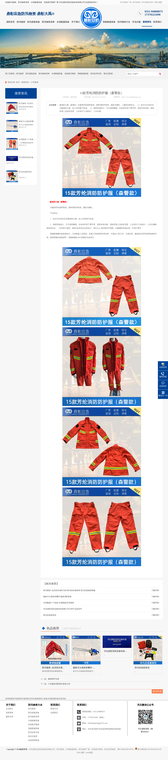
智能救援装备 (109, 22)
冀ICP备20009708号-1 (126, 749)
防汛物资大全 (124, 22)
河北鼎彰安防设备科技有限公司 (42, 749)
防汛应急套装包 (49, 615)
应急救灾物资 (70, 74)
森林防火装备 (42, 699)
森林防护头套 (53, 679)
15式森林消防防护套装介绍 (59, 684)
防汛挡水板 (31, 699)
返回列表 (157, 691)
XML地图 (80, 753)
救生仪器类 (108, 74)
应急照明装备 (33, 740)
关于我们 (75, 22)
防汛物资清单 (147, 2)
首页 (18, 82)
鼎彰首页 (10, 22)
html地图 (89, 753)
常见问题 (136, 22)
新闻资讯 (147, 22)
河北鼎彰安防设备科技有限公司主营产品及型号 (62, 609)
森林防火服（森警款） (58, 202)
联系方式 (54, 709)
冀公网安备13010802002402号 (149, 749)
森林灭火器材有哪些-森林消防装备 (57, 597)
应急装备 (62, 699)
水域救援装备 (63, 22)
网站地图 (158, 2)
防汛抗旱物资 (110, 749)
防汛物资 (136, 2)
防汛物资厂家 (125, 2)
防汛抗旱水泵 (96, 74)
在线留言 (54, 713)
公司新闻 (34, 82)
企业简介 (9, 709)
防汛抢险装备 (33, 22)
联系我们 (157, 22)
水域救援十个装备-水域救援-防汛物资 (58, 603)
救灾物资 (23, 699)
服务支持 (9, 717)
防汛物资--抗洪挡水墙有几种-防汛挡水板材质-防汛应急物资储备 (69, 590)
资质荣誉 (9, 713)
